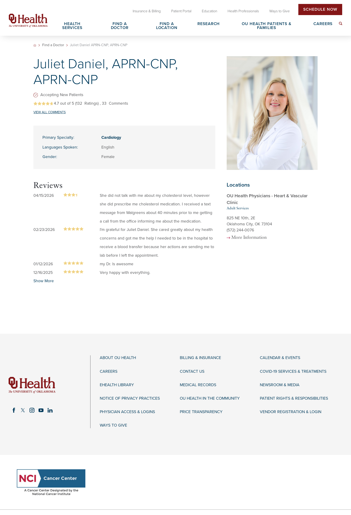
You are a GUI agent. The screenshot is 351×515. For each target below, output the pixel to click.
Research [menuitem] (208, 24)
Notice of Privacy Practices (130, 398)
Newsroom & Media (279, 384)
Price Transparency (201, 411)
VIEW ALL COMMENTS (49, 112)
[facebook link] (14, 410)
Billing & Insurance (200, 357)
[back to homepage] (34, 45)
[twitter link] (22, 410)
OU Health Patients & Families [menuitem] (266, 26)
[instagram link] (31, 410)
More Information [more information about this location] (249, 238)
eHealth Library (117, 384)
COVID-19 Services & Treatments (293, 371)
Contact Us (192, 371)
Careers (108, 371)
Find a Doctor (53, 45)
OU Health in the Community (210, 398)
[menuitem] (340, 23)
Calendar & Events (280, 357)
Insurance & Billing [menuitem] (147, 11)
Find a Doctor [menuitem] (120, 26)
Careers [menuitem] (322, 24)
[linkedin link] (50, 410)
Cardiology (111, 137)
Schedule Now (320, 9)
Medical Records (198, 384)
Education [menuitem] (209, 11)
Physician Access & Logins (127, 411)
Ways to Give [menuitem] (279, 11)
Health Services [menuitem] (72, 26)
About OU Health (118, 357)
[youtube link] (40, 410)
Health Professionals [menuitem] (243, 11)
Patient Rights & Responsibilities (294, 398)
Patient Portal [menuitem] (181, 11)
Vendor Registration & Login (290, 411)
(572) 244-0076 (240, 230)
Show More (43, 281)
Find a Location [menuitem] (166, 26)
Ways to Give (113, 425)
